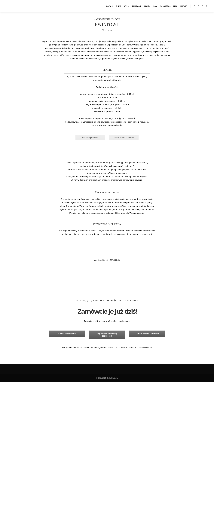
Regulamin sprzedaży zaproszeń (107, 335)
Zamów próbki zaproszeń (123, 138)
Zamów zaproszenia (90, 138)
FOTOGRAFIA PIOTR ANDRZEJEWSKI (133, 347)
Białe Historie (84, 41)
